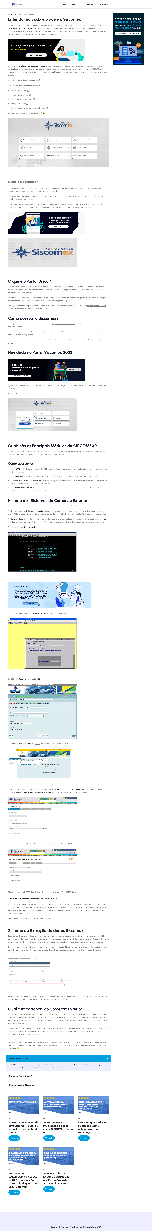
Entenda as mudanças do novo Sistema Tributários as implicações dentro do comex (23, 1127)
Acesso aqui (19, 472)
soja (48, 1031)
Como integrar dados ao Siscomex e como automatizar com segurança (92, 1127)
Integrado (37, 484)
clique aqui (35, 80)
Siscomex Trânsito (43, 454)
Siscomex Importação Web (78, 451)
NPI (73, 4)
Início (65, 4)
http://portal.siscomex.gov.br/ (63, 324)
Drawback (103, 4)
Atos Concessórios (85, 481)
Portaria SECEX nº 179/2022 (44, 904)
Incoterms (90, 4)
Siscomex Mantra (15, 454)
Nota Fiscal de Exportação (77, 792)
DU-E (27, 476)
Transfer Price (58, 999)
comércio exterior (17, 31)
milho (54, 1031)
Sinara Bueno (16, 14)
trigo (62, 1031)
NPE (80, 4)
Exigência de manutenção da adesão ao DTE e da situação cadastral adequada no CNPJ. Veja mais (22, 1180)
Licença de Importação (73, 469)
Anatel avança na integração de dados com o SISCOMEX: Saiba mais (58, 1127)
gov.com (11, 388)
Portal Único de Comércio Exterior (78, 207)
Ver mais (14, 1138)
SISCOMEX (14, 188)
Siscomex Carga (28, 454)
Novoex (37, 744)
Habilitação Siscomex (54, 340)
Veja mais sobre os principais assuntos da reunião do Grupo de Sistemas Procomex (56, 1178)
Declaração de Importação (97, 469)
